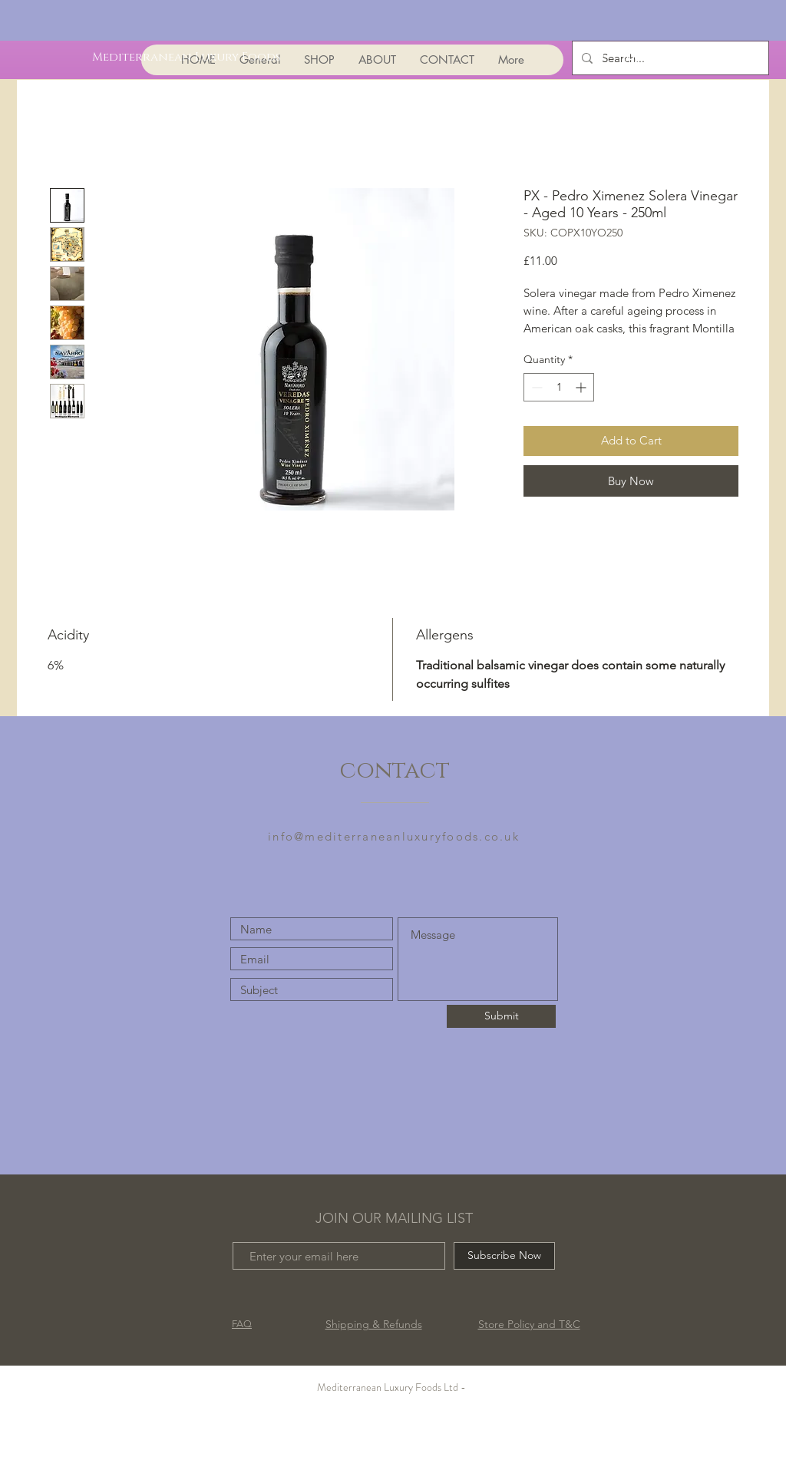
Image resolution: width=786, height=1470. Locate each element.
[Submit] (501, 1016)
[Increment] (582, 387)
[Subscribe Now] (504, 1256)
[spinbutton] (559, 387)
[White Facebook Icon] (599, 56)
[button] (681, 55)
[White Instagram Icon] (630, 56)
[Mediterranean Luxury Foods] (186, 57)
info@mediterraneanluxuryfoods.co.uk (394, 836)
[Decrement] (535, 387)
